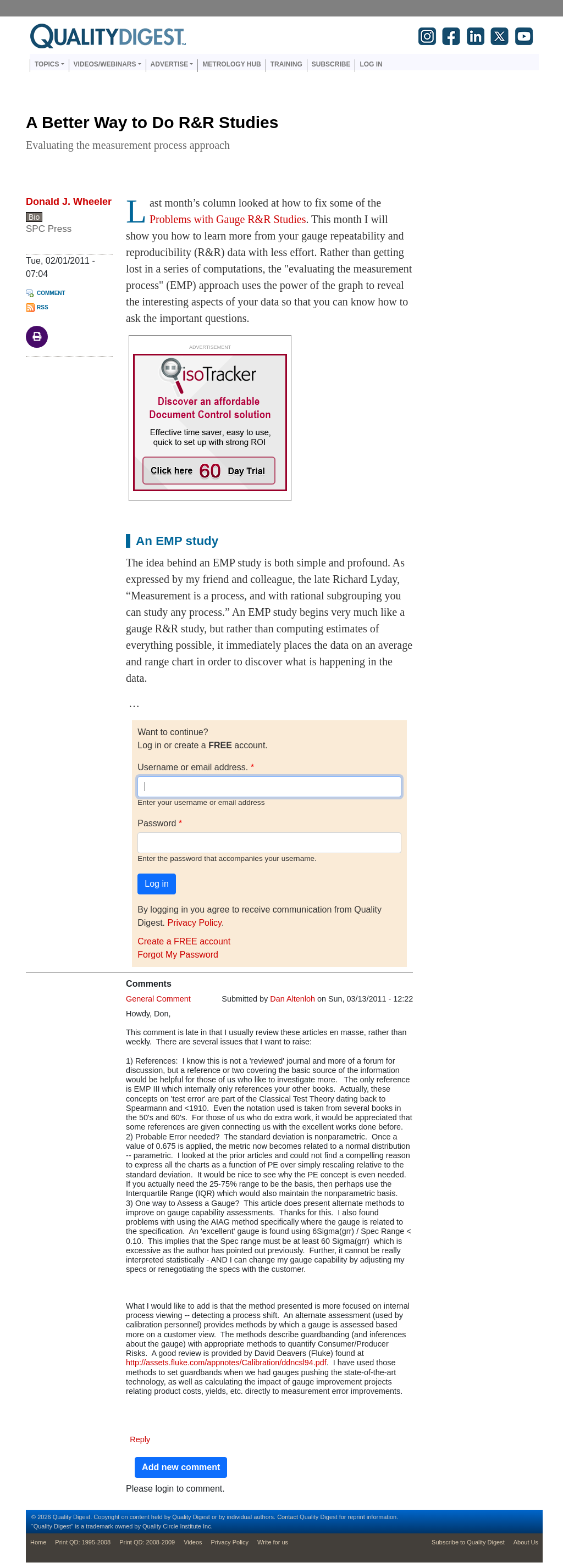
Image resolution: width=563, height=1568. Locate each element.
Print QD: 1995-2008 (83, 1542)
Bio (34, 217)
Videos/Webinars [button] (105, 64)
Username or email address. (192, 767)
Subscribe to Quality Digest (468, 1542)
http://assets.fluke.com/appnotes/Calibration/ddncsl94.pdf (226, 1362)
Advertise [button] (170, 64)
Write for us (272, 1542)
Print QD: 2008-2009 (147, 1542)
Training (286, 64)
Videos (193, 1542)
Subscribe (331, 64)
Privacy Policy (194, 922)
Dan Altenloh (292, 998)
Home (38, 1542)
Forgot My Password (177, 954)
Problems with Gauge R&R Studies (228, 219)
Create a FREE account (183, 941)
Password (156, 823)
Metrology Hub (231, 64)
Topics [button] (47, 64)
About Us (526, 1542)
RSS (42, 307)
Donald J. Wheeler (69, 201)
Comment (51, 293)
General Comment (158, 998)
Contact (287, 1517)
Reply (140, 1439)
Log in (371, 64)
